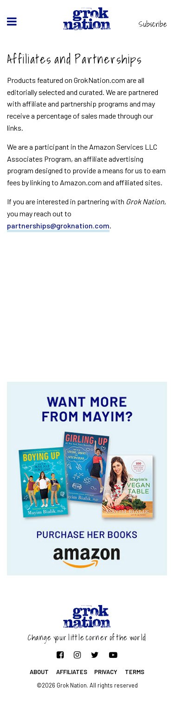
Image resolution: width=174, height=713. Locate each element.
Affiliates (71, 671)
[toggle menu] (12, 21)
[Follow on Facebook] (60, 655)
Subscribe (153, 24)
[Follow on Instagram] (77, 655)
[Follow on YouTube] (113, 655)
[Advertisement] (87, 308)
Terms (134, 671)
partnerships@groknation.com (58, 225)
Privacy (105, 671)
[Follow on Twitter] (95, 655)
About (39, 671)
